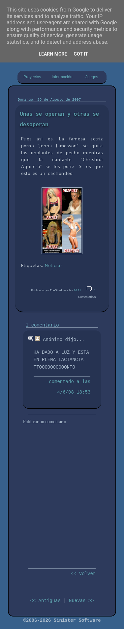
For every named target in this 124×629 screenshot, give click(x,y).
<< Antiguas (45, 600)
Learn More (53, 54)
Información (62, 77)
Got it (81, 54)
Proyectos (32, 77)
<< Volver (83, 573)
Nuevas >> (81, 600)
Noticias (54, 266)
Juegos (91, 77)
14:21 (77, 290)
